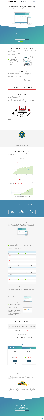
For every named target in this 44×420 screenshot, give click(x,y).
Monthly (19, 344)
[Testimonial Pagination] (18, 334)
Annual (25, 344)
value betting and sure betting (14, 80)
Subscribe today (18, 126)
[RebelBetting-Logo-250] (12, 0)
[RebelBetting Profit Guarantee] (22, 131)
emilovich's (19, 175)
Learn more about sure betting (18, 183)
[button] (42, 418)
